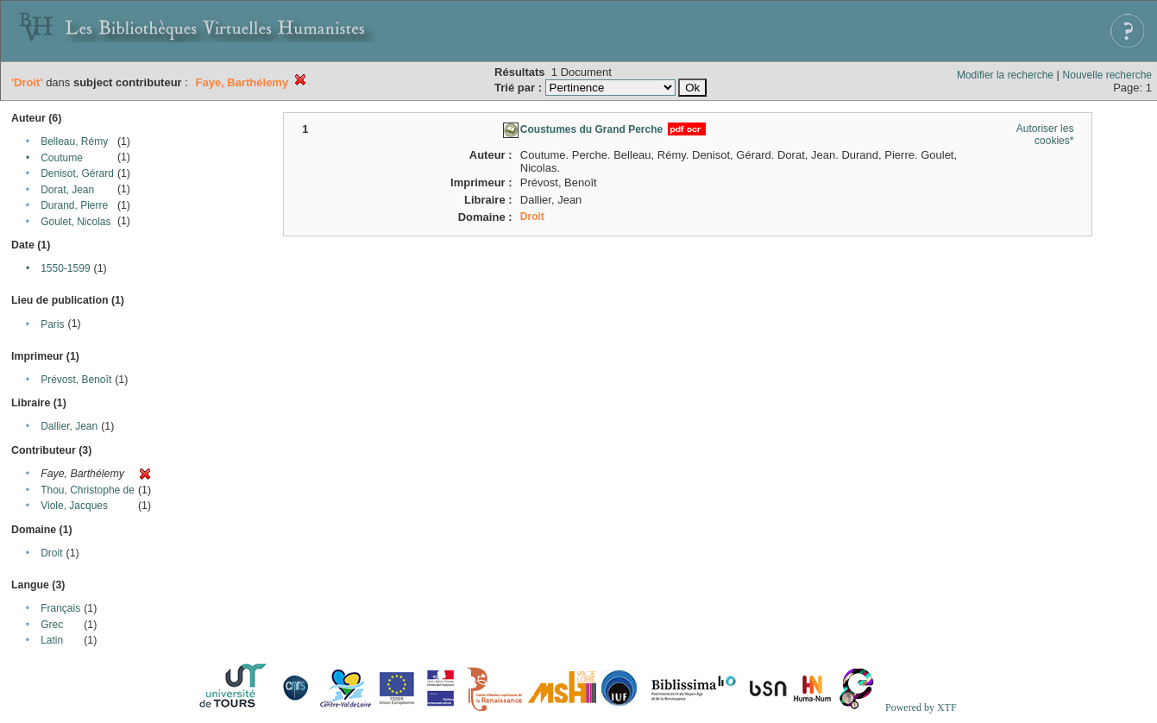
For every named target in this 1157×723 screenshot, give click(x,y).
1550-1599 (65, 268)
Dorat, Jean (67, 190)
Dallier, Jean (69, 426)
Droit (51, 553)
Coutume (62, 158)
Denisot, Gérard (77, 173)
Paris (52, 324)
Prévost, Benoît (76, 380)
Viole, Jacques (74, 506)
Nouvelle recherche (1107, 75)
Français (60, 608)
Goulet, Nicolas (75, 222)
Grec (52, 625)
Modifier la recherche (1005, 75)
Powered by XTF (921, 707)
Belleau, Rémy (74, 141)
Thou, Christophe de (88, 490)
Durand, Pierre (74, 205)
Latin (52, 640)
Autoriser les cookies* (1045, 135)
